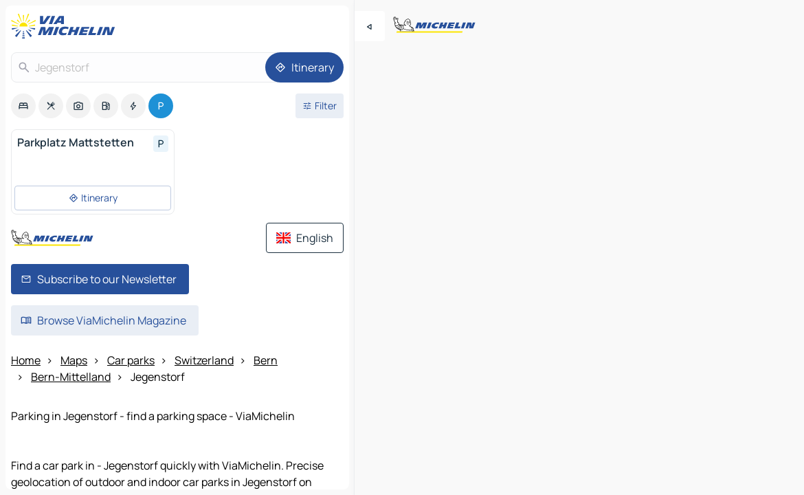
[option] (23, 106)
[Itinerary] (304, 67)
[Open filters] (319, 106)
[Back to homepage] (66, 26)
